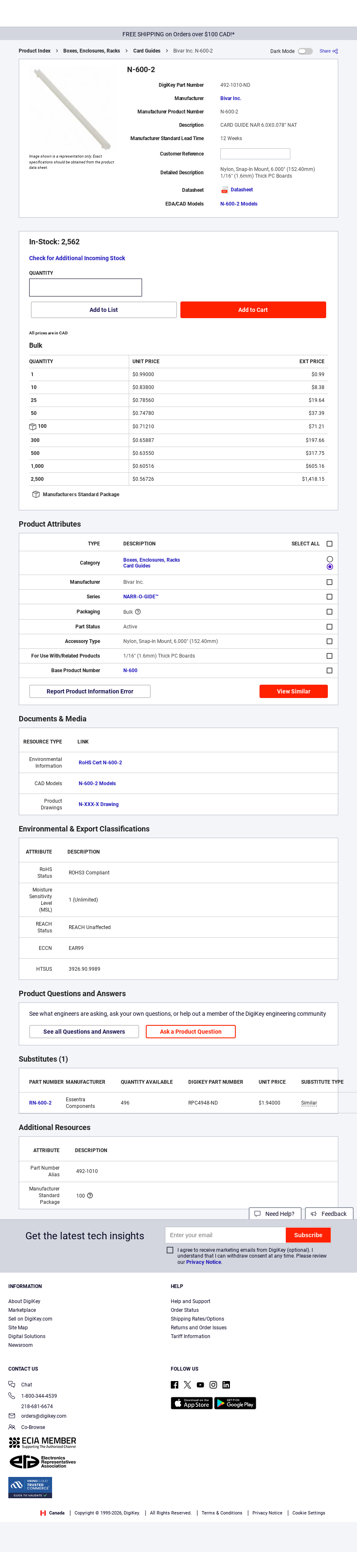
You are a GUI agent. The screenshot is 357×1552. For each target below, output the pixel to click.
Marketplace (22, 1310)
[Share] (329, 51)
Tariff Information (190, 1336)
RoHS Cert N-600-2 (100, 763)
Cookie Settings (308, 1513)
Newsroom (20, 1345)
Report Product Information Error (90, 691)
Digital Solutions (26, 1336)
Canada (52, 1513)
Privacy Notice (203, 1262)
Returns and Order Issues (199, 1328)
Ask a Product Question (191, 1031)
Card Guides (146, 51)
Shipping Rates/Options (197, 1319)
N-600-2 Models (238, 204)
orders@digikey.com (37, 1417)
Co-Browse (26, 1428)
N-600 (130, 670)
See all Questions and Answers (84, 1031)
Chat (20, 1385)
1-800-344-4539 (32, 1397)
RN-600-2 (40, 1103)
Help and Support (190, 1301)
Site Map (18, 1328)
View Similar (293, 691)
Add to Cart (253, 309)
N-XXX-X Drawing (99, 804)
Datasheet (236, 190)
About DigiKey (24, 1301)
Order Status (185, 1310)
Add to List (104, 309)
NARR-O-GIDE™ (141, 597)
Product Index (34, 51)
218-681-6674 (30, 1406)
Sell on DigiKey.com (30, 1319)
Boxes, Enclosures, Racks (91, 51)
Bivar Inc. (230, 98)
